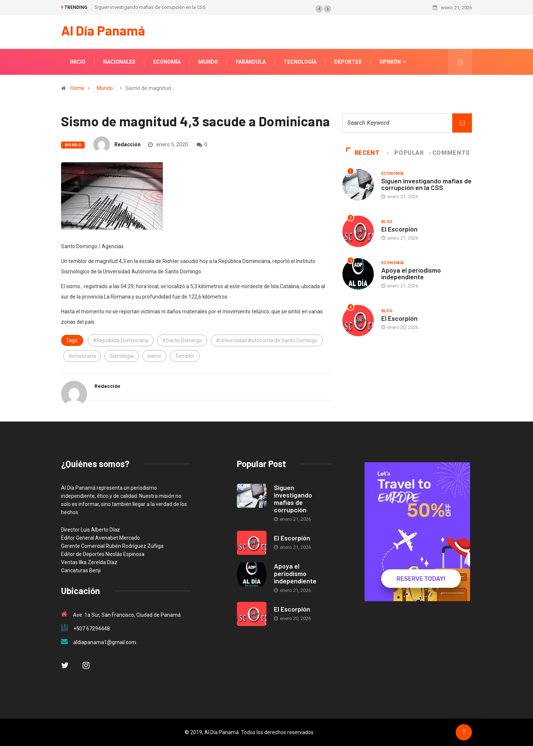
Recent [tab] (363, 152)
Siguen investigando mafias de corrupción (293, 498)
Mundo (208, 62)
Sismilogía (122, 356)
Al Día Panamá (103, 30)
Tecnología (300, 62)
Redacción (127, 144)
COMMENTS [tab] (450, 152)
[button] (319, 9)
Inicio (78, 62)
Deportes (348, 62)
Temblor (185, 356)
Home (77, 88)
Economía (167, 62)
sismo (154, 356)
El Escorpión (399, 229)
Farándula (251, 62)
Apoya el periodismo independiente (411, 273)
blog (387, 221)
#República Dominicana (120, 340)
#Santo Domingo (182, 340)
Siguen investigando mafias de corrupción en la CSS (150, 7)
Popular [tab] (405, 152)
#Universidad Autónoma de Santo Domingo (267, 340)
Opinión (390, 62)
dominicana (82, 356)
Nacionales (119, 62)
